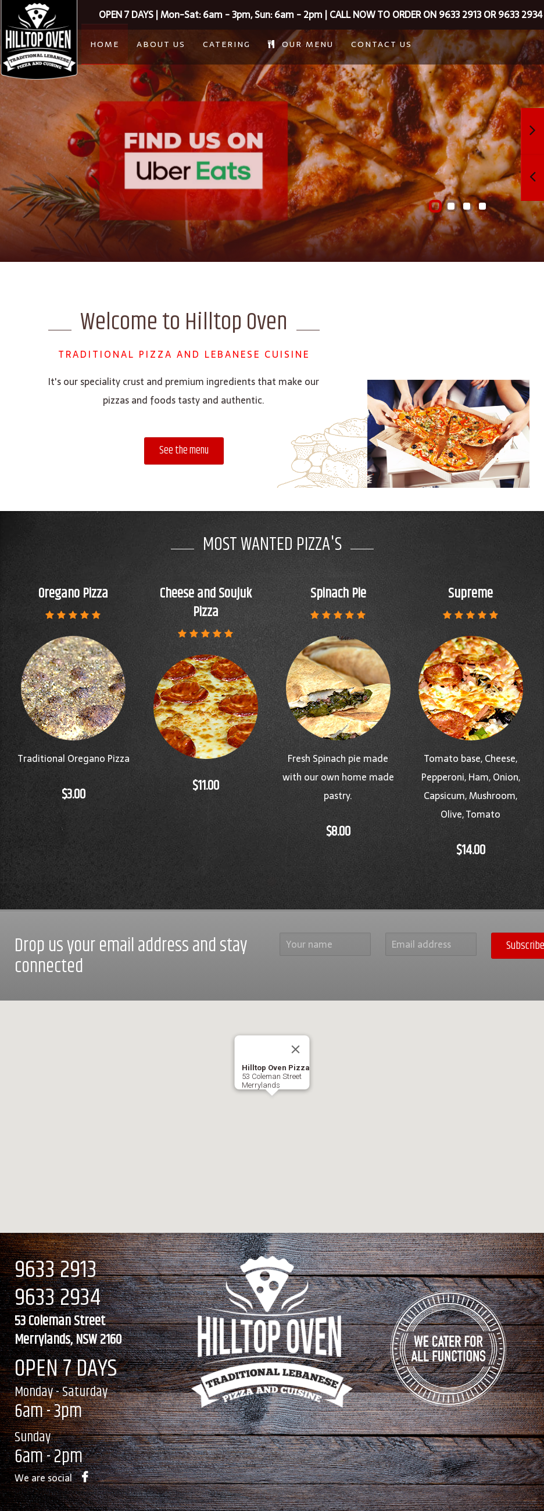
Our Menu (301, 44)
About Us (161, 44)
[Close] (296, 1049)
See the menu (184, 450)
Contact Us (381, 44)
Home (104, 44)
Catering (226, 44)
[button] (272, 1106)
